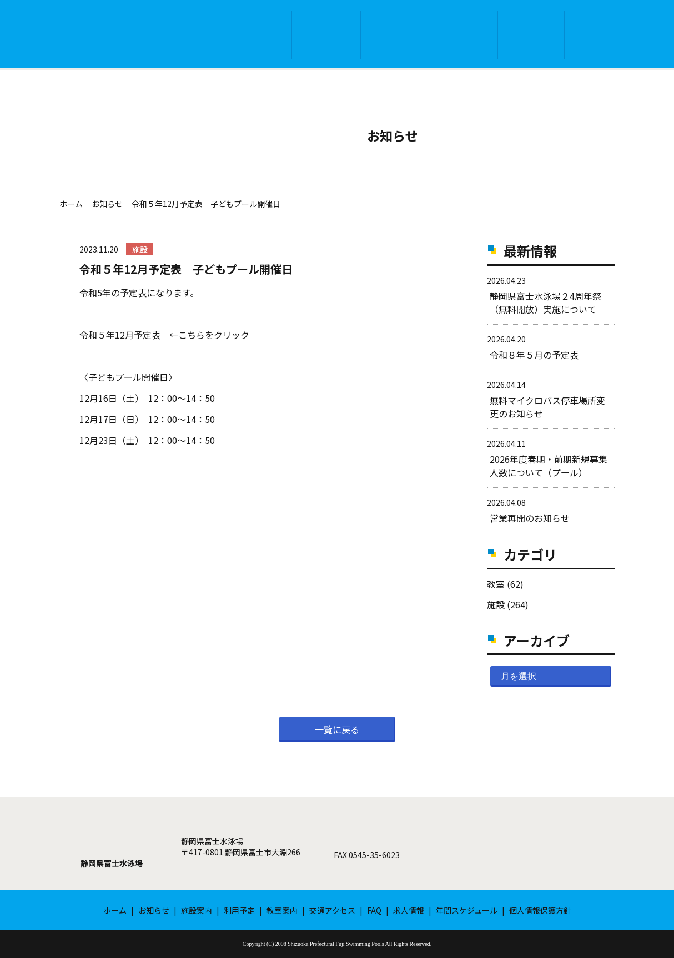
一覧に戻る (337, 729)
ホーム (191, 34)
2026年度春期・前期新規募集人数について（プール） (548, 465)
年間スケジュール (466, 910)
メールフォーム (533, 846)
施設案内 (326, 35)
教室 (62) (505, 584)
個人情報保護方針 (540, 910)
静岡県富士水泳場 (112, 863)
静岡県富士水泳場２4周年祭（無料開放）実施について (545, 302)
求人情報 (408, 910)
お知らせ (257, 35)
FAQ (598, 35)
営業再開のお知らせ (530, 518)
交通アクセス (531, 35)
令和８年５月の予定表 (534, 354)
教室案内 (463, 35)
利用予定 (395, 35)
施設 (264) (508, 604)
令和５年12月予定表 (119, 334)
